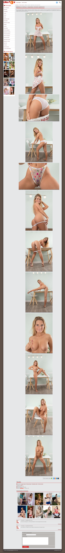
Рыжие (5, 13)
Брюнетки (5, 9)
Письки (5, 15)
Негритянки (6, 28)
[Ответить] (59, 529)
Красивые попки (6, 18)
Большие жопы (6, 46)
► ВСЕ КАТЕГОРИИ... (7, 48)
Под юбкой (5, 20)
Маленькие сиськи (7, 39)
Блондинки (5, 11)
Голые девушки (6, 7)
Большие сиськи (6, 37)
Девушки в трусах (7, 22)
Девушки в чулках (7, 41)
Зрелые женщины (7, 35)
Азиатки (5, 26)
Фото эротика (10, 551)
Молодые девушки (7, 33)
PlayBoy (5, 24)
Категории (18, 2)
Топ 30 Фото (24, 2)
